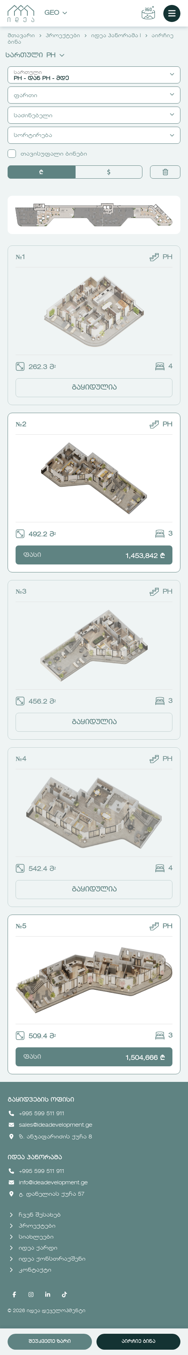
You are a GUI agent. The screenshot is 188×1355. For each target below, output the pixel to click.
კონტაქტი (30, 1270)
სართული (35, 56)
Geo (55, 13)
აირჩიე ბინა (138, 1341)
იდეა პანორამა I (116, 35)
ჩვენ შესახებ (35, 1215)
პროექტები (63, 35)
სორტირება (94, 135)
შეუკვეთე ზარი (49, 1341)
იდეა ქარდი (33, 1248)
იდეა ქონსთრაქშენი (47, 1259)
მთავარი (21, 35)
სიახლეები (31, 1237)
